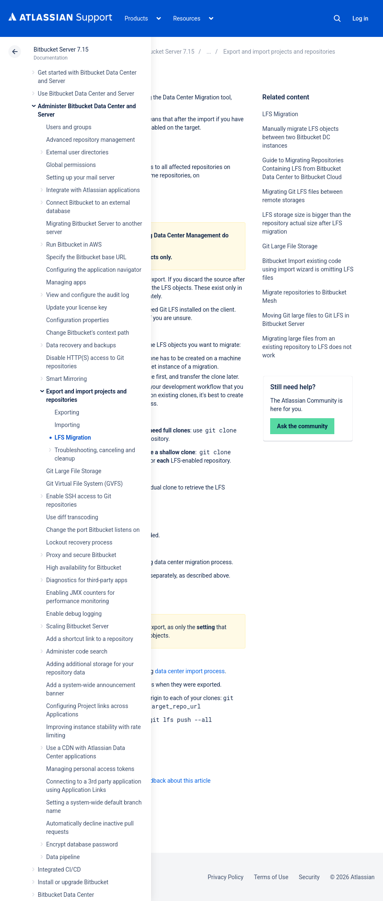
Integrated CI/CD (59, 869)
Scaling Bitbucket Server (77, 626)
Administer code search (76, 651)
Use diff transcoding (72, 517)
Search (337, 18)
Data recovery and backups (81, 345)
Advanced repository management (90, 139)
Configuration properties (77, 320)
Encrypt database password (82, 844)
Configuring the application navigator (93, 269)
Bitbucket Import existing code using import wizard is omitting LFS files (307, 269)
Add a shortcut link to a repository (89, 638)
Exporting (67, 412)
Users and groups (68, 127)
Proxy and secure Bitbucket (81, 555)
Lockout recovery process (79, 542)
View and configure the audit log (87, 295)
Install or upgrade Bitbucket (73, 882)
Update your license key (76, 307)
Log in (360, 18)
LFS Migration (73, 437)
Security (309, 877)
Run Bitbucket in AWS (74, 244)
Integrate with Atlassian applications (93, 190)
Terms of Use (271, 877)
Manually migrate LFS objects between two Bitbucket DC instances (300, 137)
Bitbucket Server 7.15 (61, 49)
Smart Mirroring (66, 378)
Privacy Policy (225, 877)
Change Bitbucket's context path (87, 332)
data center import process (189, 671)
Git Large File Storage (74, 471)
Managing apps (66, 282)
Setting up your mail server (80, 177)
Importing (67, 425)
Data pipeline (63, 857)
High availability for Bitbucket (83, 567)
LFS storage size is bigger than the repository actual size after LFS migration (306, 223)
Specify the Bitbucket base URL (86, 257)
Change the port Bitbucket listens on (93, 529)
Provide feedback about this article (166, 780)
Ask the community (302, 426)
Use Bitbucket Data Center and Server (86, 93)
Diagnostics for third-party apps (87, 580)
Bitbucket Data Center (66, 894)
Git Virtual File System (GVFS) (84, 483)
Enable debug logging (74, 613)
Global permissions (71, 164)
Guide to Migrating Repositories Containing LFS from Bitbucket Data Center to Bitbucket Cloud (303, 168)
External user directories (77, 152)
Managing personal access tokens (90, 769)
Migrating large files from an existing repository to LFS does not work (307, 347)
